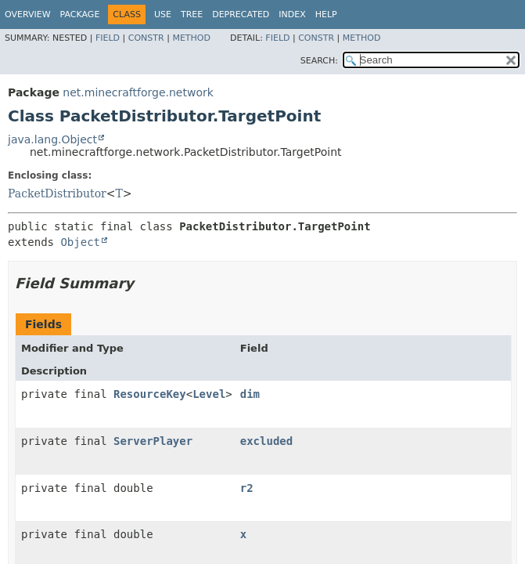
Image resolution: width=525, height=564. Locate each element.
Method (191, 38)
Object (80, 242)
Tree (192, 14)
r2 (247, 488)
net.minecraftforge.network (138, 92)
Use (162, 14)
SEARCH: (319, 61)
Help (326, 14)
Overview (28, 14)
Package (80, 14)
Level (208, 394)
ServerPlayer (152, 441)
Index (292, 14)
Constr (146, 38)
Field (107, 38)
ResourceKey (149, 394)
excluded (266, 441)
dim (250, 394)
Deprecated (240, 14)
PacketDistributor (57, 193)
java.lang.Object (52, 139)
